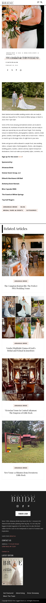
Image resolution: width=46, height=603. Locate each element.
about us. (13, 536)
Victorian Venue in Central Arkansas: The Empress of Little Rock (21, 411)
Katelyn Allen (13, 62)
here (20, 157)
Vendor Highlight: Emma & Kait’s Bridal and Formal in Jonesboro (20, 349)
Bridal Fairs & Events (30, 52)
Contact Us (5, 551)
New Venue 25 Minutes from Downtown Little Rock (21, 473)
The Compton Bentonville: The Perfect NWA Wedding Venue (20, 287)
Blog (19, 52)
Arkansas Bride (10, 52)
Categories (9, 54)
